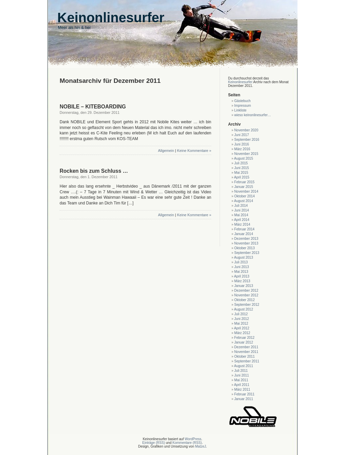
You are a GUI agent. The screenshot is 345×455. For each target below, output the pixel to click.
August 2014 (243, 201)
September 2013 (246, 253)
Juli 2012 (241, 314)
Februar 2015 (244, 182)
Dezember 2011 (246, 347)
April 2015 (241, 177)
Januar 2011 (243, 399)
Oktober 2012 (244, 300)
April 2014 (241, 220)
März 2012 (242, 333)
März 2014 (242, 224)
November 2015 (246, 154)
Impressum (242, 105)
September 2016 (246, 139)
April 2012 (241, 328)
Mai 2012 (241, 323)
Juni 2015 (241, 168)
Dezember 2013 (246, 238)
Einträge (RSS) (153, 443)
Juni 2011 (241, 375)
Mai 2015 (241, 172)
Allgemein (166, 151)
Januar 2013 (243, 286)
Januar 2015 (243, 187)
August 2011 (243, 366)
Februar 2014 (244, 229)
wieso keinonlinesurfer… (252, 115)
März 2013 (242, 281)
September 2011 (246, 361)
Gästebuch (242, 101)
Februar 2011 (244, 394)
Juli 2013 (241, 262)
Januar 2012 (243, 342)
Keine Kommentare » (194, 151)
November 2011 (246, 352)
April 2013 (241, 276)
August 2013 (243, 257)
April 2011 (241, 385)
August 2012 (243, 309)
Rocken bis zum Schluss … (94, 171)
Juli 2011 (241, 370)
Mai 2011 (241, 380)
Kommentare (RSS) (187, 443)
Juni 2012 (241, 319)
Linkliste (240, 110)
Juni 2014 (241, 210)
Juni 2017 (241, 135)
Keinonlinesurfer (240, 82)
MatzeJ (200, 446)
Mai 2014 (241, 215)
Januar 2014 (243, 234)
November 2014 (246, 191)
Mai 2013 (241, 271)
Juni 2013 (241, 267)
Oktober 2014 (244, 196)
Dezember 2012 (246, 290)
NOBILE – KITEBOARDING (93, 106)
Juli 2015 (241, 163)
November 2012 (246, 295)
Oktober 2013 (244, 248)
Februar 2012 (244, 337)
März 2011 (242, 389)
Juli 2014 (241, 205)
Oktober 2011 (244, 356)
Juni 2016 (241, 144)
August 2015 (243, 158)
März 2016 (242, 149)
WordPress (193, 439)
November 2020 (246, 130)
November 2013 (246, 243)
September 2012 (246, 304)
